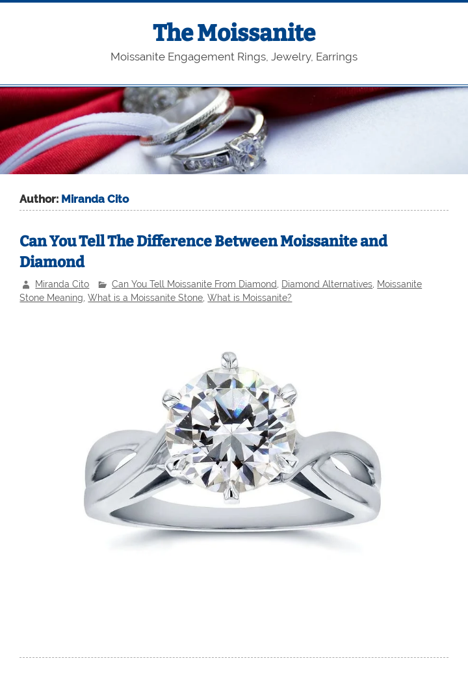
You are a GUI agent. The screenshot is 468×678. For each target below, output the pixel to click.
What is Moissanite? (249, 298)
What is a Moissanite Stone (145, 298)
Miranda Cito (62, 284)
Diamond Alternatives (326, 284)
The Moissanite (234, 33)
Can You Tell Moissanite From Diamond (194, 284)
